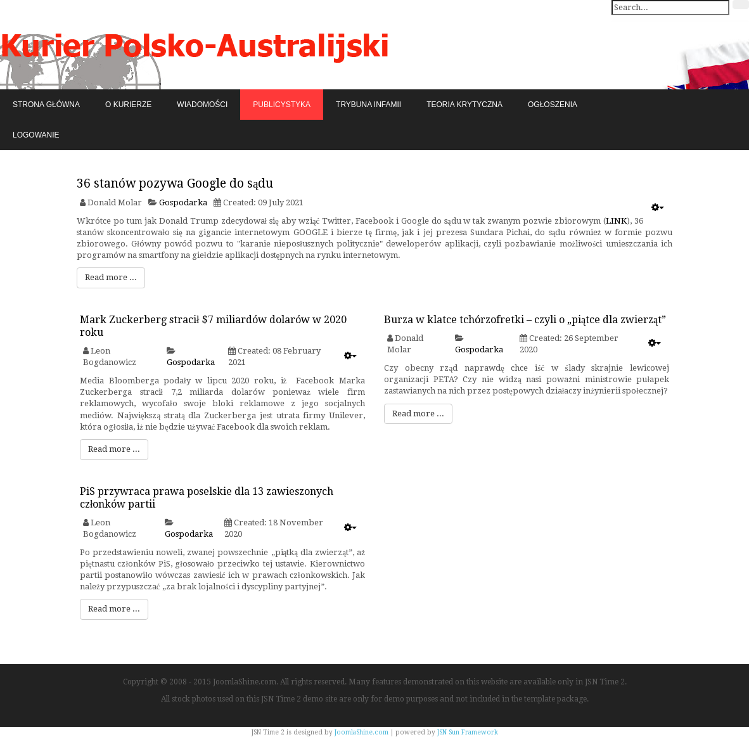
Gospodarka (183, 202)
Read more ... (111, 277)
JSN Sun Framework (467, 732)
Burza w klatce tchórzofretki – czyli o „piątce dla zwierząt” (525, 320)
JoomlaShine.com (361, 732)
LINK (616, 221)
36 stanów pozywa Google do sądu (175, 183)
